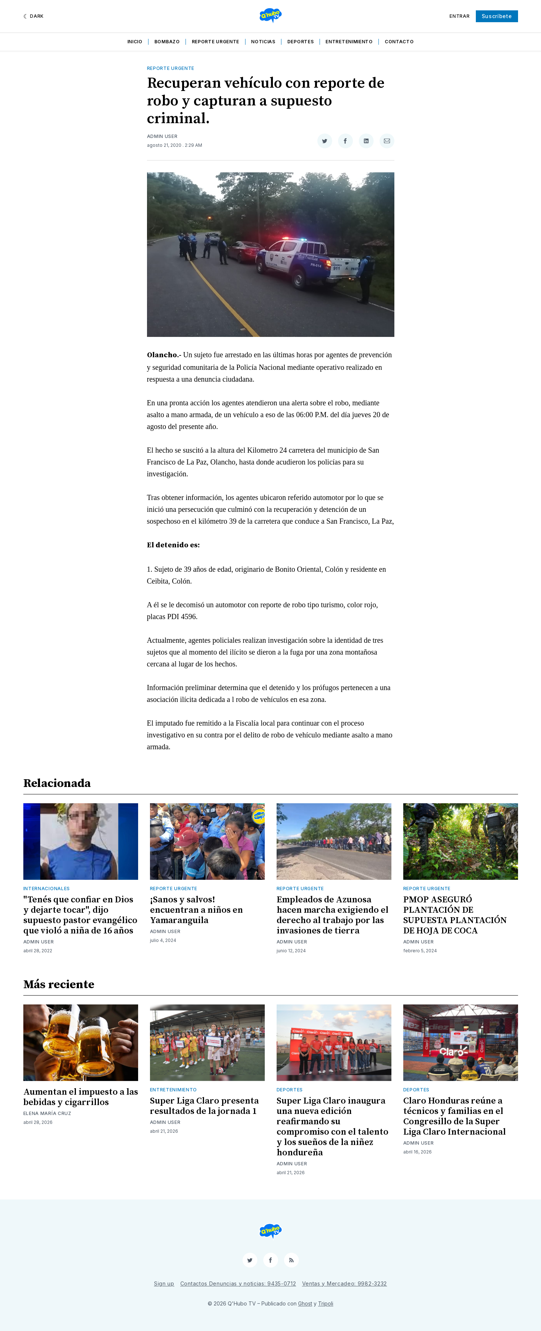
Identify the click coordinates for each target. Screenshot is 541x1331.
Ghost (305, 1303)
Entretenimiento (349, 41)
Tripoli (325, 1303)
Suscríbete (497, 16)
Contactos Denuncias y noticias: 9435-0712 (238, 1283)
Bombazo (167, 41)
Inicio (135, 41)
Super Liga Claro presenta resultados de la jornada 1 (204, 1106)
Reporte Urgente (216, 41)
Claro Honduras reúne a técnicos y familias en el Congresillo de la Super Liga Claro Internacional (454, 1116)
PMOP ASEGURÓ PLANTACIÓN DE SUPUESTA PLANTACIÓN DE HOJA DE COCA (455, 915)
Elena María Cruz (47, 1113)
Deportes (300, 41)
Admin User (162, 136)
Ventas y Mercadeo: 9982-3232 (344, 1283)
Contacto (399, 41)
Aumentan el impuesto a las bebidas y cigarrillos (80, 1097)
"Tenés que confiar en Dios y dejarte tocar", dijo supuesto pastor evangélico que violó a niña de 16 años (80, 915)
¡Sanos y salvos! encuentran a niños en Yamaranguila (196, 910)
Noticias (263, 41)
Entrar (460, 16)
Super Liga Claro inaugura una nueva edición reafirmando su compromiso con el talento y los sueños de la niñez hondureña (332, 1126)
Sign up (164, 1283)
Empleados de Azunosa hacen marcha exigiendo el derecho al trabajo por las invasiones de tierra (332, 915)
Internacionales (46, 888)
